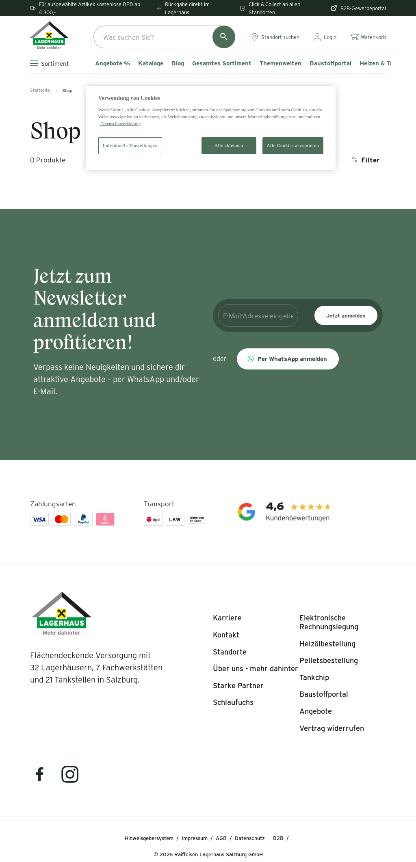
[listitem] (227, 618)
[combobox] (164, 37)
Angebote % (112, 63)
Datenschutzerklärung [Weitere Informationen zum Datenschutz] (120, 123)
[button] (288, 358)
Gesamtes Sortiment (221, 63)
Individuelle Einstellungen (130, 145)
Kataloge (150, 63)
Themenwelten (280, 63)
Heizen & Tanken (383, 63)
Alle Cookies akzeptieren (293, 145)
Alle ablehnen (228, 145)
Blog (177, 63)
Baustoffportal (330, 63)
